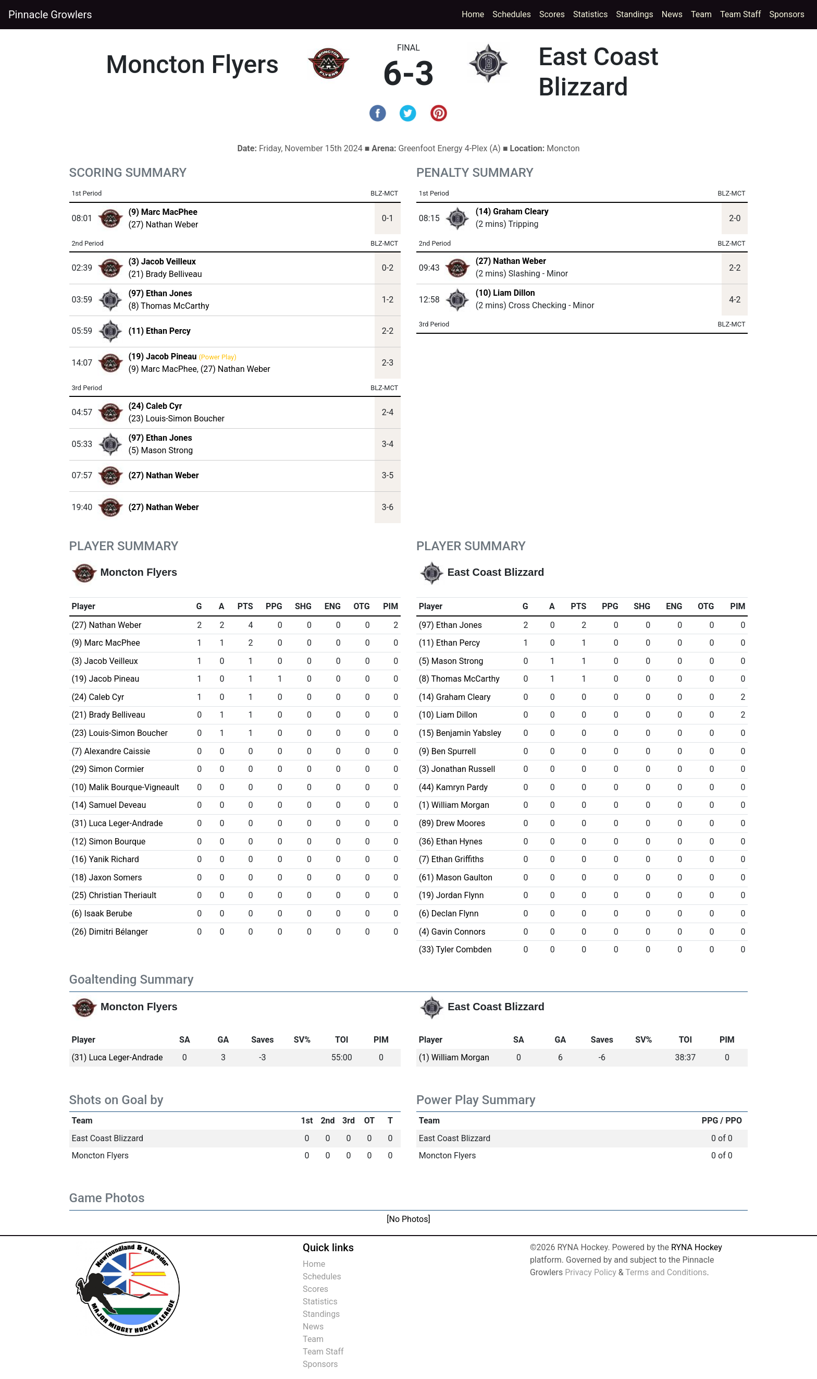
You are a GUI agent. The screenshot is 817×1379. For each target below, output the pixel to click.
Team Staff (740, 14)
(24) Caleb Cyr (97, 697)
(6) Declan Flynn (449, 913)
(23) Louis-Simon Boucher (176, 419)
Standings (634, 14)
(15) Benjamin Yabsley (460, 733)
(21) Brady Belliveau (165, 274)
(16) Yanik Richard (105, 859)
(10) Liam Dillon (505, 293)
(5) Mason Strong (160, 450)
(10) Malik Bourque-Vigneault (125, 787)
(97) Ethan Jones (450, 625)
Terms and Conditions (666, 1272)
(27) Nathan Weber (163, 224)
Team (701, 14)
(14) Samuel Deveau (108, 805)
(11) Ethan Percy (449, 643)
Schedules (511, 14)
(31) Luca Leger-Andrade (117, 823)
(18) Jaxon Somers (106, 877)
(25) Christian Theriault (113, 895)
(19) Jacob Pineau (105, 679)
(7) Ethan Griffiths (451, 859)
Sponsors (786, 14)
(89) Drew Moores (452, 823)
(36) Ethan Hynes (450, 841)
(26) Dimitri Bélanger (109, 932)
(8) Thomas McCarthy (168, 306)
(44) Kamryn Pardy (453, 787)
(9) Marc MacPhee (162, 369)
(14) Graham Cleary (512, 211)
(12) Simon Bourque (108, 841)
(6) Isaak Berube (101, 913)
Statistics (592, 13)
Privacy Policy (590, 1272)
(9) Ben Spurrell (447, 751)
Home (473, 14)
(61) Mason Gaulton (455, 877)
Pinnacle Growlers (50, 14)
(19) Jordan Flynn (451, 895)
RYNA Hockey (696, 1247)
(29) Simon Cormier (107, 769)
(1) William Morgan (454, 805)
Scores (554, 13)
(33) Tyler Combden (455, 949)
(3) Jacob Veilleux (104, 661)
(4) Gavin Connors (452, 932)
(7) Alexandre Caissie (110, 751)
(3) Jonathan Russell (457, 769)
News (672, 14)
